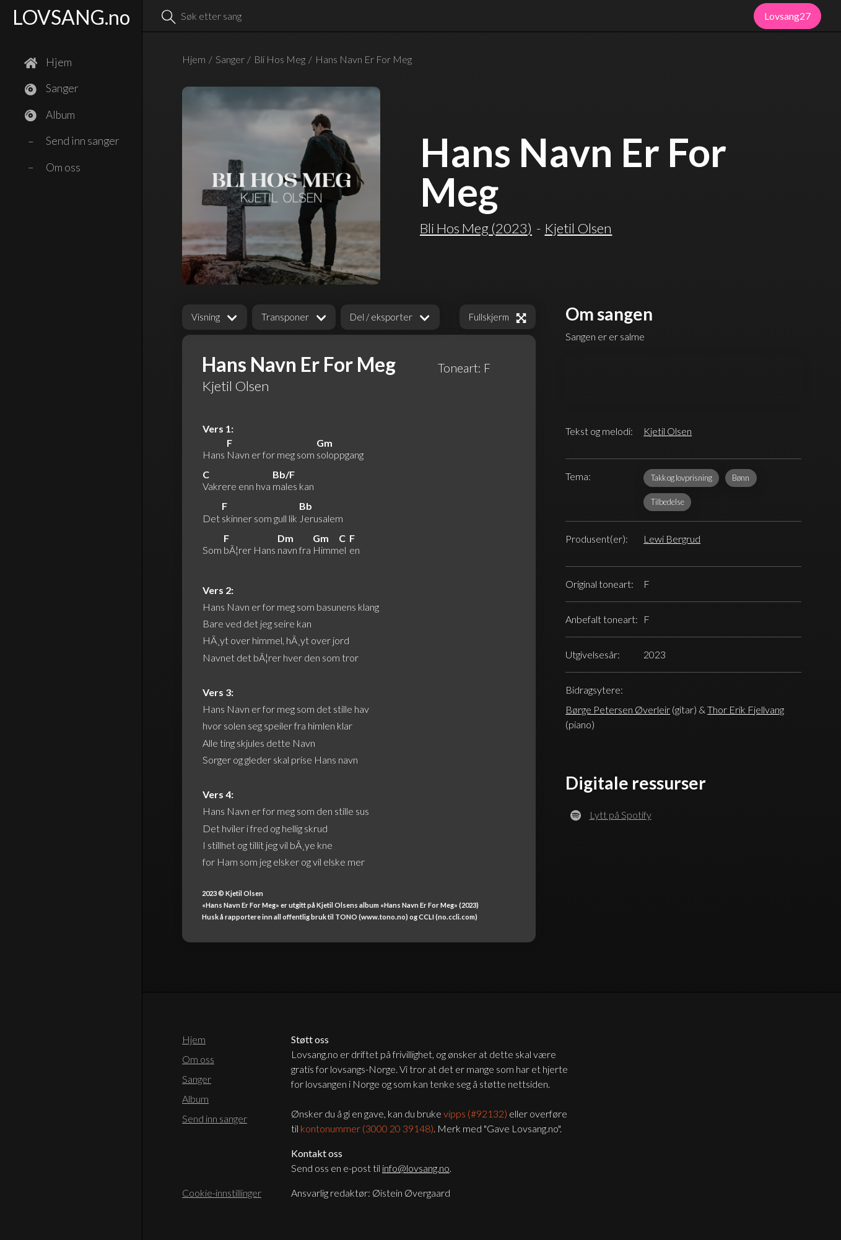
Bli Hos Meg (279, 59)
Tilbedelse (667, 502)
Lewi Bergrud (671, 539)
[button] (214, 317)
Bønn (740, 478)
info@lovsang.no (416, 1168)
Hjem (194, 59)
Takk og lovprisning (681, 478)
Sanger (230, 59)
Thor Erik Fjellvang (745, 709)
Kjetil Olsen (667, 431)
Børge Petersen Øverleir (617, 709)
